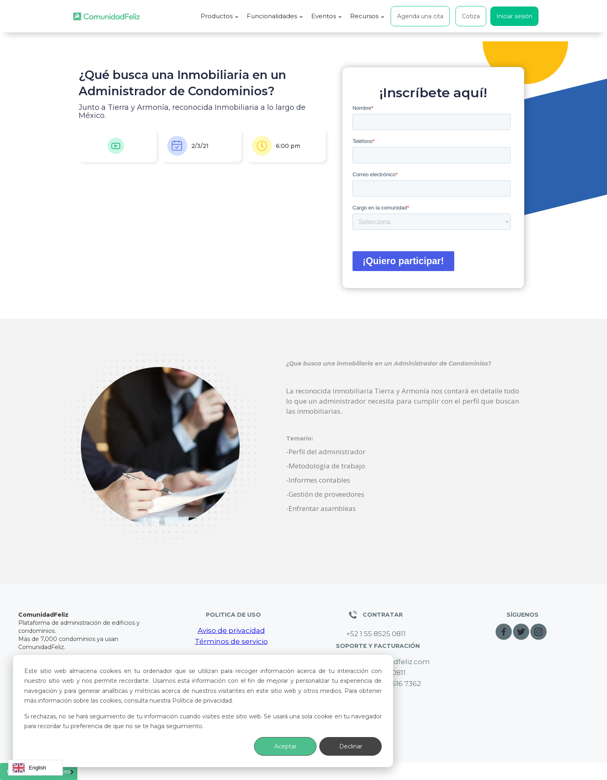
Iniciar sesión (514, 16)
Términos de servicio (231, 641)
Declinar (350, 746)
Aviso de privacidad (231, 630)
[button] (220, 16)
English (29, 768)
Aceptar (285, 746)
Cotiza (471, 16)
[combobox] (35, 768)
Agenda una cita (420, 16)
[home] (106, 16)
